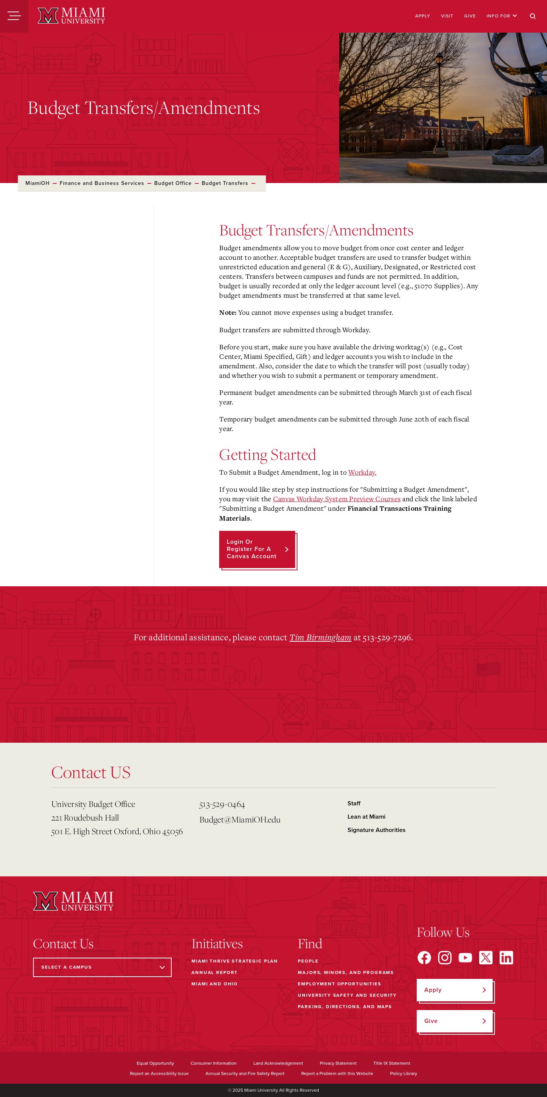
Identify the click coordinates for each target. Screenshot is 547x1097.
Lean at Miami (367, 817)
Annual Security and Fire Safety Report (245, 1073)
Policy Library (403, 1073)
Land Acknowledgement (278, 1063)
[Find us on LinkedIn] (506, 957)
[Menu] (14, 16)
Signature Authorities (377, 830)
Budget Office (173, 183)
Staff (354, 803)
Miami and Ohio (214, 984)
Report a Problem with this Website (337, 1073)
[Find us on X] (485, 957)
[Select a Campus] (102, 967)
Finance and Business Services (102, 183)
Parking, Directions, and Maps (345, 1006)
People (308, 961)
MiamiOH (37, 183)
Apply (422, 16)
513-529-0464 (222, 803)
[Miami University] (71, 16)
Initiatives (217, 943)
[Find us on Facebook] (424, 957)
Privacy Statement (338, 1063)
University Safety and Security (347, 995)
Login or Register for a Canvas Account (252, 549)
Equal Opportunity (155, 1063)
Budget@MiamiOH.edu (240, 819)
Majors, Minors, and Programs (346, 972)
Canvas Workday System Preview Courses (337, 498)
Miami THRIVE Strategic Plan (234, 961)
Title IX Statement (391, 1063)
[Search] (533, 16)
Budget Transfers (225, 183)
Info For (502, 16)
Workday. (362, 472)
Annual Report (214, 972)
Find (310, 943)
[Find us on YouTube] (465, 957)
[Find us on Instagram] (444, 957)
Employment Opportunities (339, 984)
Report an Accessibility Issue (159, 1073)
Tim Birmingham (320, 636)
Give (470, 16)
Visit (447, 16)
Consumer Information (214, 1063)
